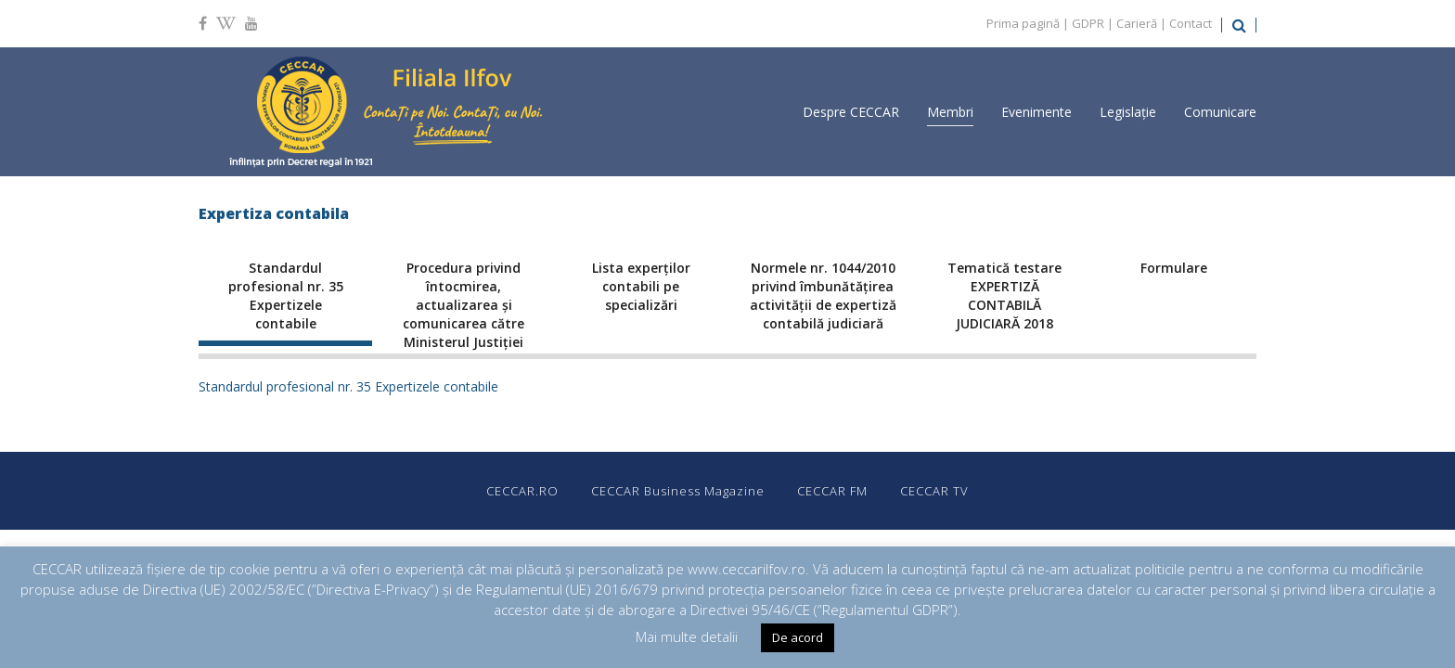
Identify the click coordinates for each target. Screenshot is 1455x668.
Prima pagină (1023, 23)
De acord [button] (797, 637)
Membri (950, 112)
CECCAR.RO (522, 490)
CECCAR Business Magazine (678, 490)
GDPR (1088, 23)
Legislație (1128, 112)
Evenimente (1036, 112)
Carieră (1136, 23)
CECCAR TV (934, 490)
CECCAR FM (832, 490)
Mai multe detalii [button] (687, 636)
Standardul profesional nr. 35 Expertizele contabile (348, 386)
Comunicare (1220, 112)
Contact (1190, 23)
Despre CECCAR (851, 112)
